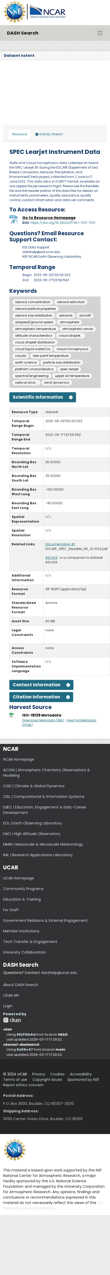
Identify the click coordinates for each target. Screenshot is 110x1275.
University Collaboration (24, 952)
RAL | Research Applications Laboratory (38, 854)
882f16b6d (26, 1034)
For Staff (11, 909)
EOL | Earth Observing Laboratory (32, 823)
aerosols (66, 315)
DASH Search (22, 33)
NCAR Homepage (18, 759)
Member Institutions (21, 931)
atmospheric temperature (35, 329)
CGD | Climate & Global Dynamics (34, 786)
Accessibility (81, 1074)
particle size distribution (61, 362)
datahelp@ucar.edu (59, 972)
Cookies (57, 1074)
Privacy (38, 1074)
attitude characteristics (33, 335)
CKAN (12, 1020)
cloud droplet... (70, 335)
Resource (19, 134)
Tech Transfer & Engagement (30, 941)
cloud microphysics (72, 349)
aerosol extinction (71, 302)
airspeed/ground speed (34, 322)
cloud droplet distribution (35, 342)
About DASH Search (20, 984)
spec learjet (69, 369)
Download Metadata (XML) (43, 720)
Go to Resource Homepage (49, 217)
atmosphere (69, 322)
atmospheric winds (77, 329)
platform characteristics (34, 369)
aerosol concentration (32, 302)
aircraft (85, 315)
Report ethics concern (23, 1085)
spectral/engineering (32, 376)
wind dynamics (56, 382)
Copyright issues (47, 1079)
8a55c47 (25, 1049)
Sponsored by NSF (83, 1079)
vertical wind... (26, 382)
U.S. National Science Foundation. (53, 1205)
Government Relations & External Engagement (45, 920)
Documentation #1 (60, 544)
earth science (26, 362)
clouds (20, 355)
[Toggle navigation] (100, 33)
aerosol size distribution (33, 315)
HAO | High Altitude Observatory (31, 833)
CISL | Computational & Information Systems (43, 796)
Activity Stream (49, 134)
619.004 (51, 557)
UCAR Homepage (18, 878)
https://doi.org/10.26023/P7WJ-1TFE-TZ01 (63, 223)
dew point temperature (50, 355)
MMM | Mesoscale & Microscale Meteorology (43, 844)
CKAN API (11, 995)
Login (7, 1006)
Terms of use (15, 1079)
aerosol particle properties (35, 308)
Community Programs (23, 888)
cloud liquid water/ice (32, 349)
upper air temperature (72, 376)
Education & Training (22, 899)
